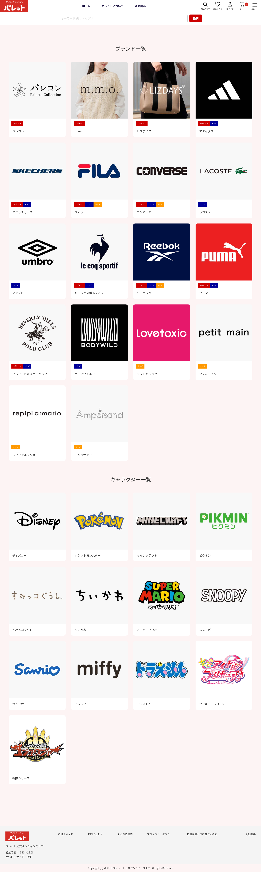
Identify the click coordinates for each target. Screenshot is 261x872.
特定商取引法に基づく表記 (202, 834)
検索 (196, 18)
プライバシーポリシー (159, 834)
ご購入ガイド (65, 834)
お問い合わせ (95, 834)
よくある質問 (124, 834)
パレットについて (112, 6)
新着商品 (140, 6)
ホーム (86, 6)
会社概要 (250, 834)
